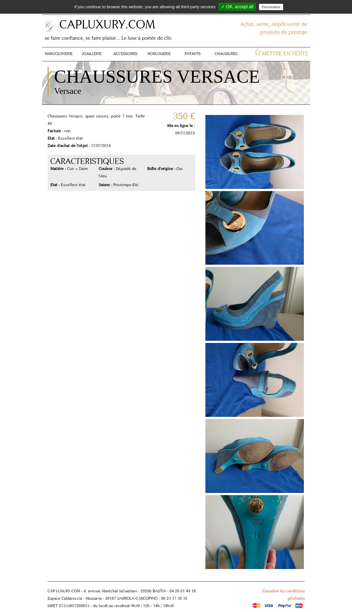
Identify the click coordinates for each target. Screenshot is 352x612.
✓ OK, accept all (237, 6)
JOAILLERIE (91, 53)
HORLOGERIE (159, 53)
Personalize (271, 7)
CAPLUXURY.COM (107, 24)
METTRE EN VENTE (285, 53)
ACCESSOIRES (125, 53)
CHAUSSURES (226, 53)
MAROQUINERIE (58, 53)
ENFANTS (192, 53)
